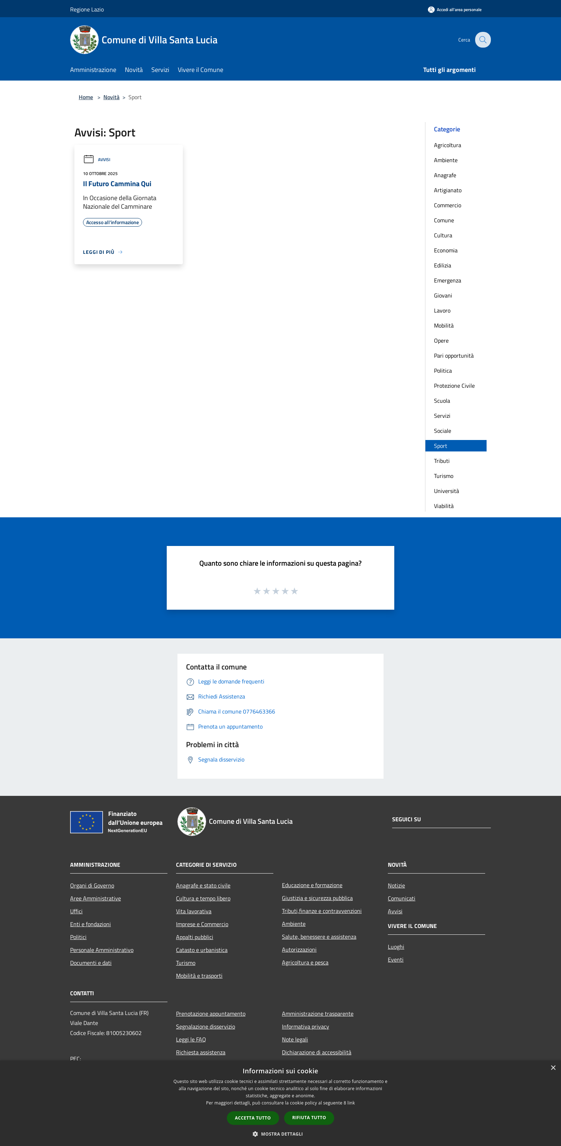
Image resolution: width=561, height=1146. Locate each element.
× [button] (553, 1068)
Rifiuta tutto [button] (309, 1117)
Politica (443, 370)
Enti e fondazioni (90, 924)
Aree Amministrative (95, 898)
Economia (446, 250)
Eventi (396, 959)
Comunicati (401, 898)
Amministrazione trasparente (317, 1013)
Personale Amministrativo (101, 950)
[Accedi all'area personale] (455, 9)
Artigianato (448, 190)
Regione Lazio (87, 9)
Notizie (396, 885)
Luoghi (396, 946)
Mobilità (444, 325)
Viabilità (444, 506)
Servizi (442, 415)
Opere (441, 340)
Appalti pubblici (194, 937)
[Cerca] (482, 39)
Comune (444, 220)
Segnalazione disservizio (205, 1026)
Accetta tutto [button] (253, 1118)
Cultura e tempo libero (203, 898)
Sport (440, 445)
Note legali (295, 1039)
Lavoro (442, 310)
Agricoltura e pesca (305, 962)
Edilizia (442, 265)
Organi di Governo (92, 885)
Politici (78, 937)
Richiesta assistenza (200, 1052)
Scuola (442, 400)
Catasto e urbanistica (202, 950)
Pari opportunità (454, 355)
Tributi (442, 460)
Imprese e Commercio (202, 924)
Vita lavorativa (193, 911)
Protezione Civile (454, 385)
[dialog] (280, 1103)
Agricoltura (447, 145)
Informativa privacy (305, 1026)
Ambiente (446, 160)
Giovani (443, 295)
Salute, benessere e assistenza (319, 936)
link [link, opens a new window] (351, 1103)
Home (86, 97)
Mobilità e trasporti (199, 975)
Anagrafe (445, 175)
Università (446, 491)
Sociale (442, 430)
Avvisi (96, 159)
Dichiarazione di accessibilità (316, 1052)
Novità (111, 97)
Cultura (443, 235)
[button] (280, 1133)
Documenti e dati (91, 962)
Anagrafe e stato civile (203, 885)
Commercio (447, 205)
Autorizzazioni (299, 949)
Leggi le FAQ (191, 1039)
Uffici (76, 911)
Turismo (443, 476)
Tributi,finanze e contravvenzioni (322, 910)
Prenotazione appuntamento (210, 1013)
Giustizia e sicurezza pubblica (317, 898)
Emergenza (447, 280)
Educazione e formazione (312, 885)
